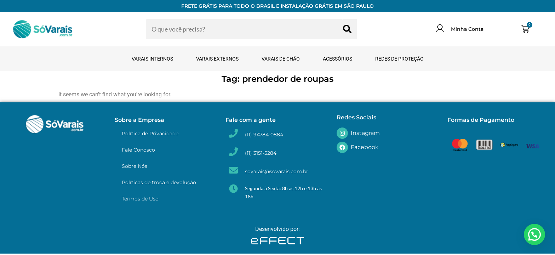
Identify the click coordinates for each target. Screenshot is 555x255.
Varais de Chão (281, 59)
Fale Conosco (138, 150)
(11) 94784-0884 (264, 134)
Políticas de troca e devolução (159, 182)
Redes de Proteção (399, 59)
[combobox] (244, 29)
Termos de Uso (140, 199)
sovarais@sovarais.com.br (276, 171)
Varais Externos (217, 59)
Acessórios (337, 59)
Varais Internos (152, 59)
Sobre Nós (134, 166)
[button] (534, 234)
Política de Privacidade (150, 133)
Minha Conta (467, 29)
